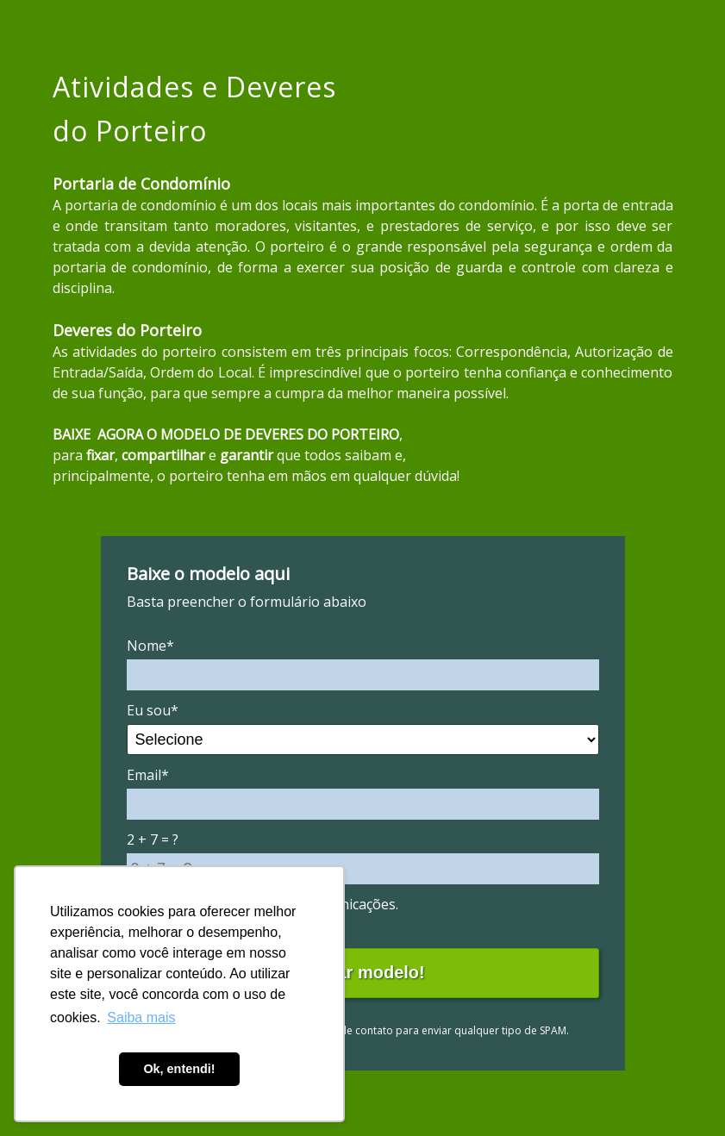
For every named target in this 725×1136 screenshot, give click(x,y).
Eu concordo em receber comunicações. (262, 904)
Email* (148, 774)
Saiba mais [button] (141, 1017)
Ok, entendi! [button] (179, 1069)
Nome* (150, 645)
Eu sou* (152, 710)
